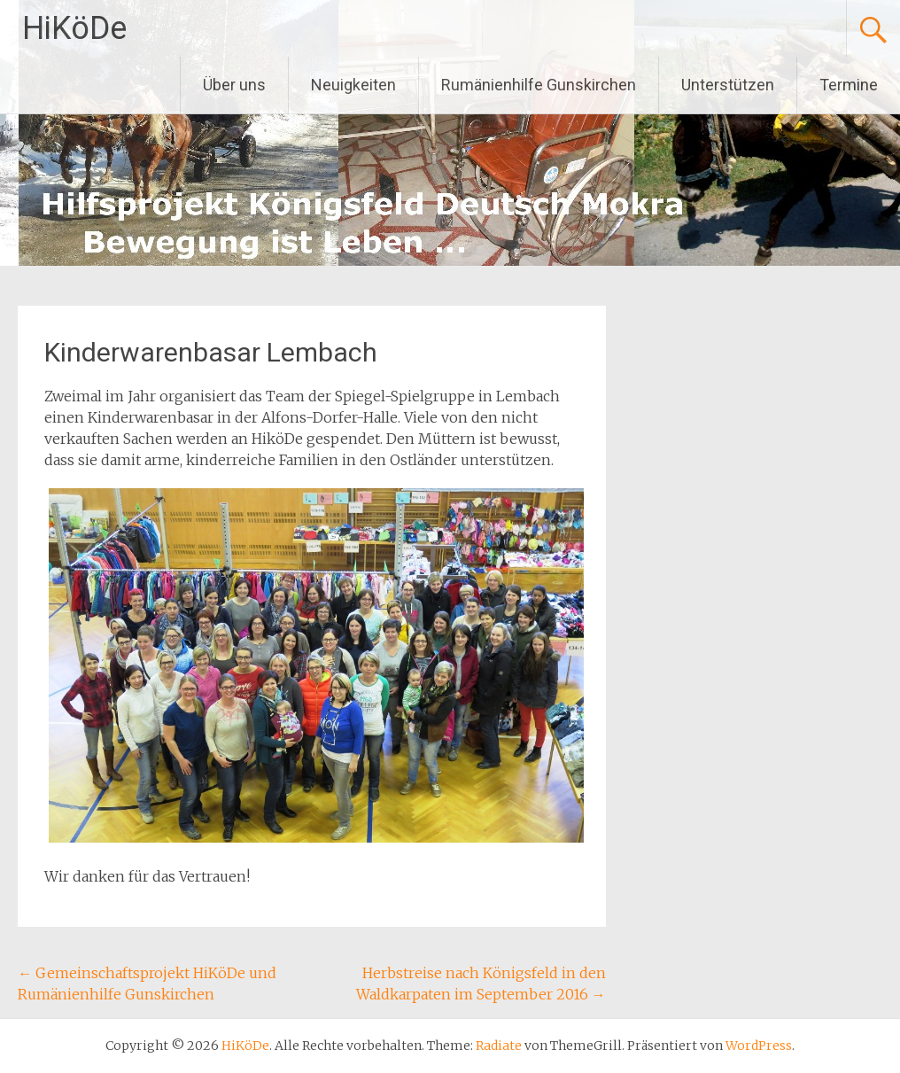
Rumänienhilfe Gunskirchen (538, 84)
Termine (848, 84)
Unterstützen (727, 84)
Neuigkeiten (353, 84)
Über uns (234, 84)
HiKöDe (74, 28)
